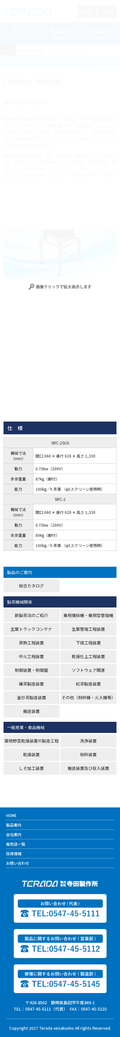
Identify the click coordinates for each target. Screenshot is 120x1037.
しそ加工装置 (31, 768)
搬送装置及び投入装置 (88, 768)
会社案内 (13, 834)
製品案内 (13, 824)
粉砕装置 (88, 754)
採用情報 (13, 853)
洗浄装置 (88, 741)
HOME (11, 815)
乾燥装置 (31, 754)
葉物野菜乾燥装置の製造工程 (31, 741)
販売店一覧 (15, 844)
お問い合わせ (17, 863)
